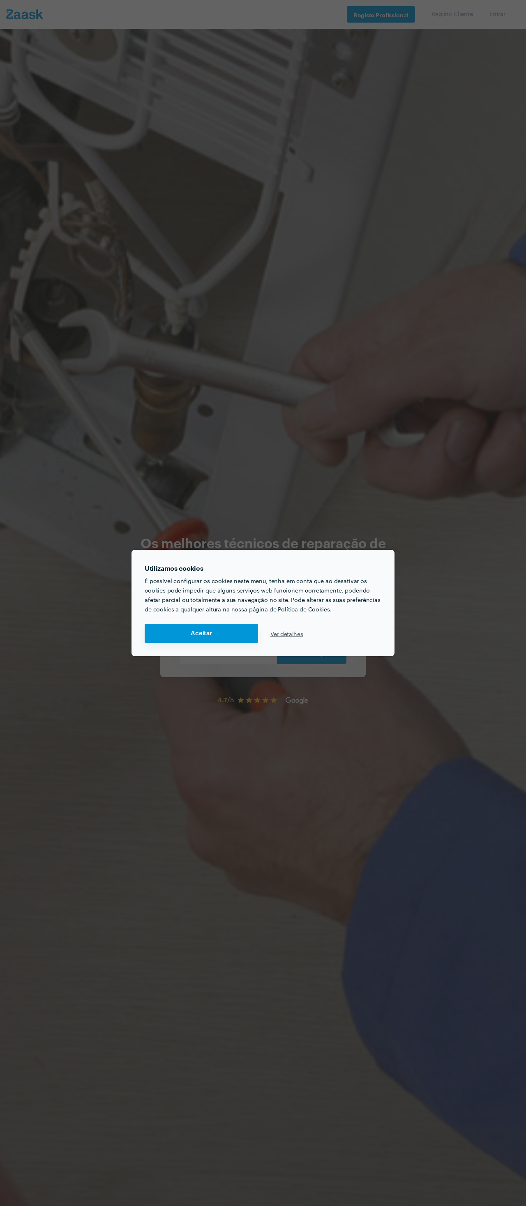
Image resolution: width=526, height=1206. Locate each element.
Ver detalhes (286, 634)
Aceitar (201, 633)
